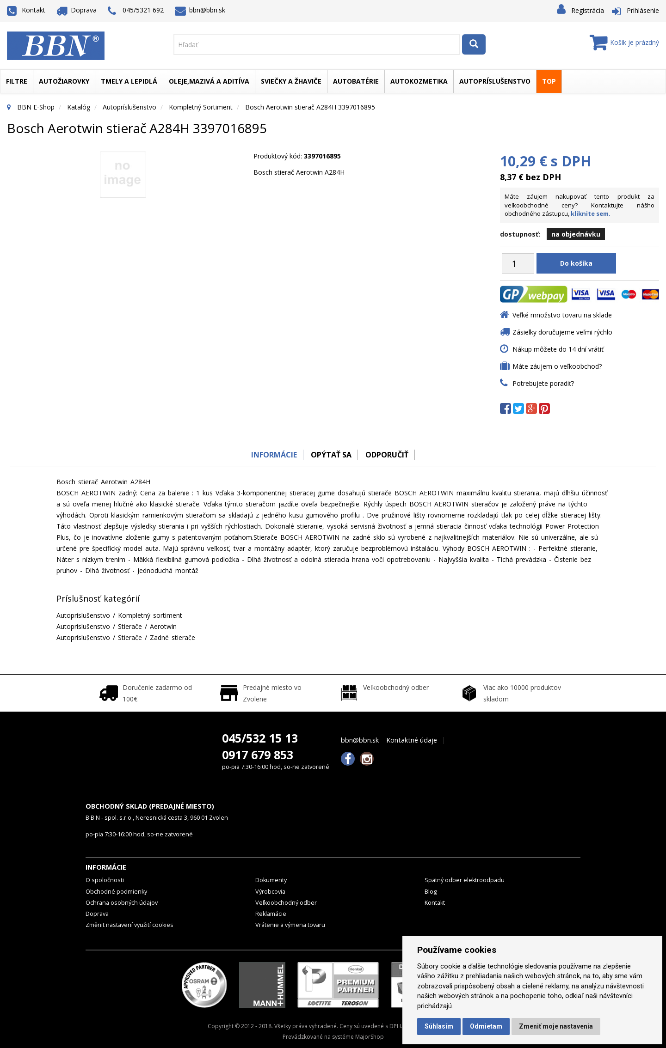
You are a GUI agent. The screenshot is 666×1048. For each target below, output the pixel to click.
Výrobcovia (270, 892)
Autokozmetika (419, 81)
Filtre (16, 81)
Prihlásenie (643, 10)
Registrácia (587, 10)
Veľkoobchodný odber (286, 903)
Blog (431, 892)
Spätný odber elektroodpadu (465, 880)
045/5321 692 (136, 11)
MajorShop (369, 1037)
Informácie (271, 455)
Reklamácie (270, 914)
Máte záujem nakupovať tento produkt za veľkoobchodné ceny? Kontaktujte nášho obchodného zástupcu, (579, 205)
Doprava (76, 10)
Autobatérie (356, 81)
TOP (549, 81)
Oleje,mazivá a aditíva (209, 81)
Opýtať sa (330, 455)
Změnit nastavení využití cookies (129, 925)
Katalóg (78, 107)
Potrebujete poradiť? (543, 383)
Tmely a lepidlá (129, 81)
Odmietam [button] (486, 1026)
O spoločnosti (105, 880)
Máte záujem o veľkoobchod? (557, 366)
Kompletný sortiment (201, 107)
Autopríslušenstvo (494, 81)
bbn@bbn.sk (200, 10)
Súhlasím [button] (439, 1026)
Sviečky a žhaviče (291, 81)
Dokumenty (271, 880)
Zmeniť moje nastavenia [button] (556, 1026)
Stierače (130, 626)
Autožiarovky (64, 81)
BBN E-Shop (36, 107)
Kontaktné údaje (411, 740)
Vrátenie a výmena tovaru (290, 925)
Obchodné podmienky (116, 892)
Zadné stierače (172, 637)
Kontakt (26, 10)
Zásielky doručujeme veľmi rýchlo (562, 332)
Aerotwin (163, 626)
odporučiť (388, 455)
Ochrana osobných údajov (122, 903)
